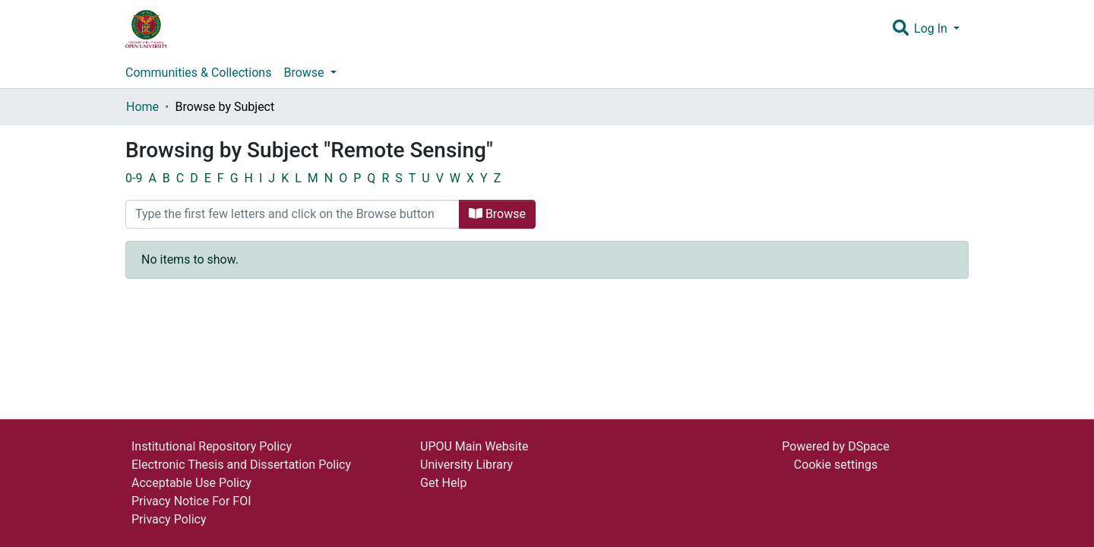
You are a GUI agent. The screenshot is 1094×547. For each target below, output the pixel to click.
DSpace (869, 446)
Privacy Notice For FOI (191, 501)
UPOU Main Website (474, 446)
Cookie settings (835, 464)
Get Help (443, 483)
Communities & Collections (198, 72)
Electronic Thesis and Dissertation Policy (241, 464)
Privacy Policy (169, 519)
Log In (932, 28)
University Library (466, 464)
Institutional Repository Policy (211, 446)
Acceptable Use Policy (191, 483)
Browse (497, 214)
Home (142, 107)
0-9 (133, 178)
